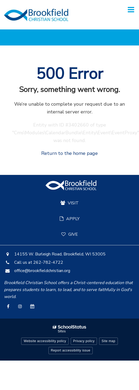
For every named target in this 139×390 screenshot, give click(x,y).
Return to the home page (69, 153)
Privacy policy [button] (84, 341)
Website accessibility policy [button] (45, 341)
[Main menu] (131, 9)
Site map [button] (108, 341)
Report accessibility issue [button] (71, 350)
